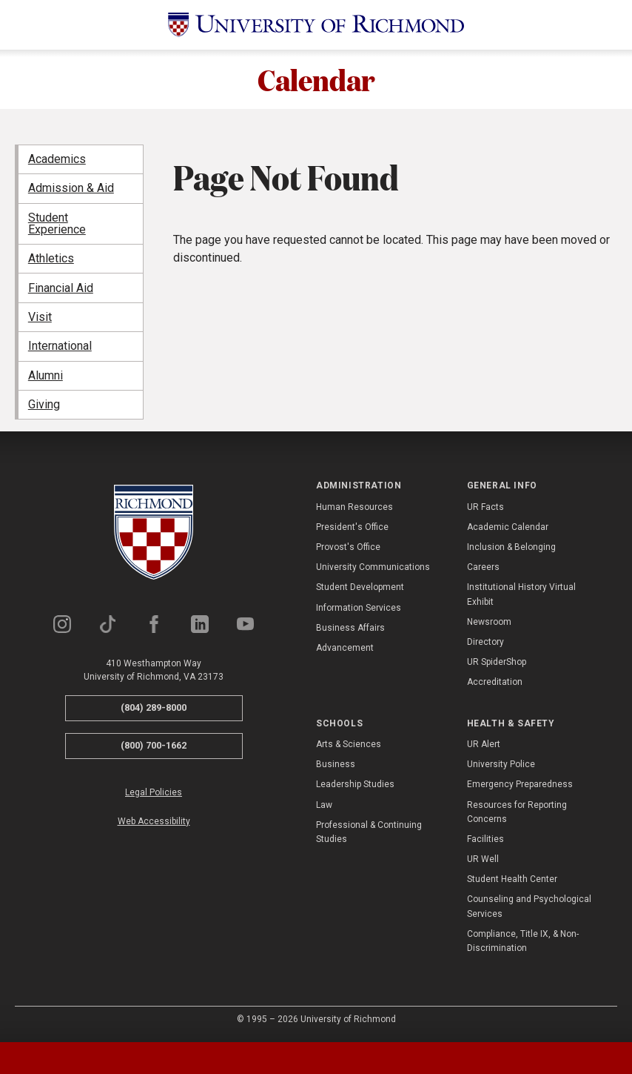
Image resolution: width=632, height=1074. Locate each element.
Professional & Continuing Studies (369, 832)
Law (324, 805)
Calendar (316, 79)
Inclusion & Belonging (511, 547)
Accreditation (494, 682)
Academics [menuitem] (57, 159)
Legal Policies (153, 792)
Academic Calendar (507, 527)
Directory (485, 642)
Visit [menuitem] (40, 317)
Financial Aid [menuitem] (60, 288)
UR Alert (483, 744)
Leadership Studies (355, 785)
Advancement (345, 648)
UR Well (483, 859)
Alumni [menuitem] (45, 375)
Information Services (358, 608)
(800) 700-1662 (153, 745)
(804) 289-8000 (153, 708)
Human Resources (354, 507)
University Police (501, 764)
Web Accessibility (154, 821)
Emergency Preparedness (520, 785)
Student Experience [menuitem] (57, 223)
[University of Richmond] (316, 25)
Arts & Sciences (348, 744)
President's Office (352, 527)
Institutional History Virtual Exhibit (521, 595)
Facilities (485, 839)
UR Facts (485, 507)
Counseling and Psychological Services (529, 907)
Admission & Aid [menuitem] (71, 189)
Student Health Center (512, 880)
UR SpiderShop (496, 662)
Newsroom (489, 622)
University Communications (373, 568)
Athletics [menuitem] (51, 259)
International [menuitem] (60, 346)
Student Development (360, 588)
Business (335, 764)
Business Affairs (350, 628)
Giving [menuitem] (44, 404)
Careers (483, 568)
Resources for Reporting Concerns (517, 812)
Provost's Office (348, 547)
